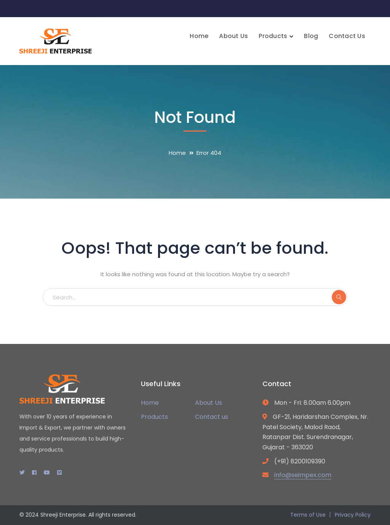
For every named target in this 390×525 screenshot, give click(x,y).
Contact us (211, 416)
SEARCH (339, 297)
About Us (208, 402)
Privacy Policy (353, 515)
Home (177, 153)
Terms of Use (308, 515)
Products (154, 416)
